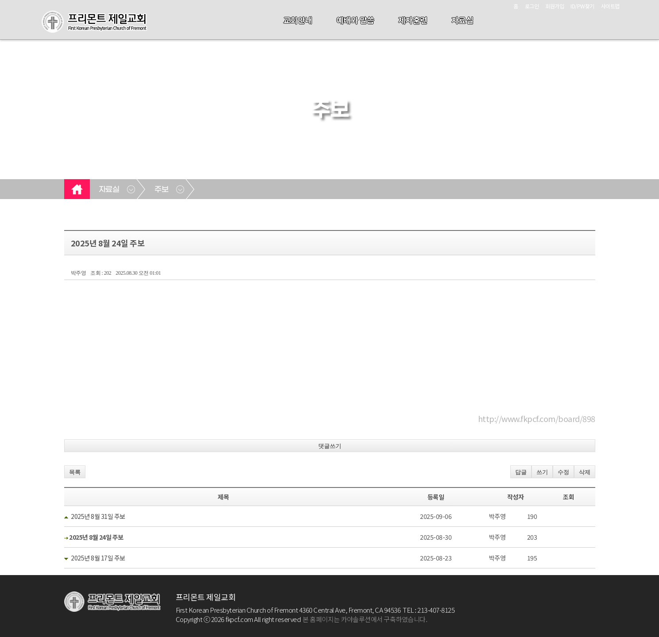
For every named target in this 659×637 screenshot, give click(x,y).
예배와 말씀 (355, 20)
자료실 (462, 20)
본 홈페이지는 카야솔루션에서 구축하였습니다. (365, 619)
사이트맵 (610, 6)
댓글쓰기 (329, 446)
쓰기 (542, 472)
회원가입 (554, 6)
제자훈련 (413, 20)
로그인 (532, 6)
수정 (563, 472)
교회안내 (297, 20)
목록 (75, 472)
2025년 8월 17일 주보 (98, 557)
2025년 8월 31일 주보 (98, 516)
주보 (161, 189)
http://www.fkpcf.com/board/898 (536, 418)
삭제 (584, 472)
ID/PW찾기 (582, 6)
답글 (521, 472)
